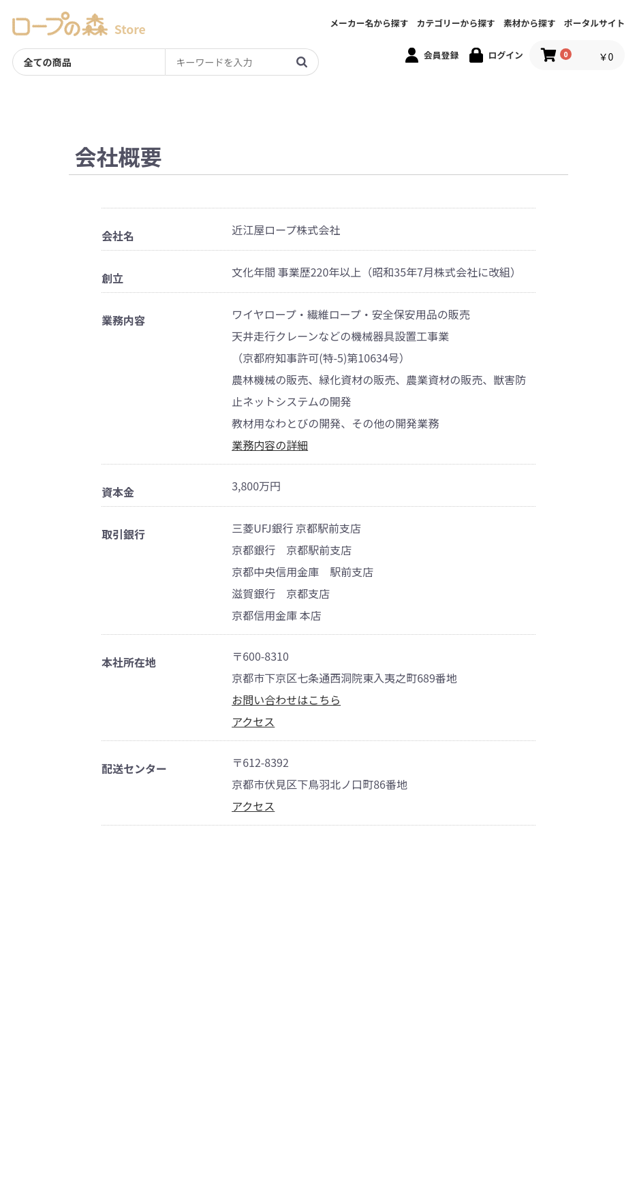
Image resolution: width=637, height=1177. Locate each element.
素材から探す (529, 23)
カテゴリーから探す (456, 23)
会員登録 (441, 54)
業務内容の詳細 (270, 445)
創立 (112, 278)
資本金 (118, 492)
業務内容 (123, 320)
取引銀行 (123, 534)
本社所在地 (129, 662)
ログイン (505, 54)
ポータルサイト (594, 23)
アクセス (253, 721)
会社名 (118, 236)
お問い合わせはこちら (286, 699)
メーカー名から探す (369, 23)
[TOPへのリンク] (60, 24)
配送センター (134, 768)
